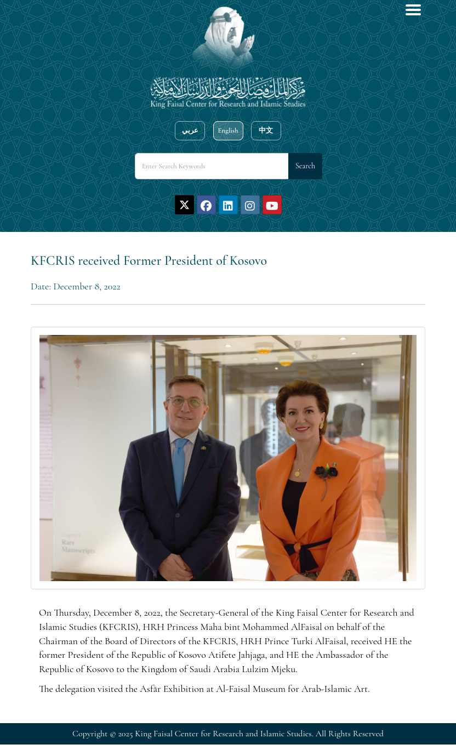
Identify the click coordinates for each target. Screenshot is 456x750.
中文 (266, 130)
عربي (190, 130)
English (228, 130)
